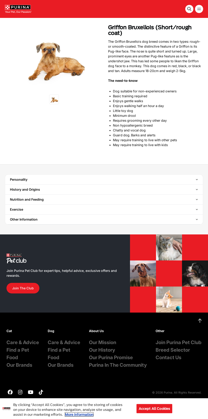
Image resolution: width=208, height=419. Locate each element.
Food (12, 357)
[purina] (10, 393)
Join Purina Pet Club (179, 342)
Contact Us (168, 357)
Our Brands (19, 365)
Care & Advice (22, 342)
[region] (104, 408)
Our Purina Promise (111, 357)
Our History (102, 350)
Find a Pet (17, 350)
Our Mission (102, 342)
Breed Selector (173, 350)
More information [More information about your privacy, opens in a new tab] (79, 414)
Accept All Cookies (154, 408)
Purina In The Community (118, 365)
